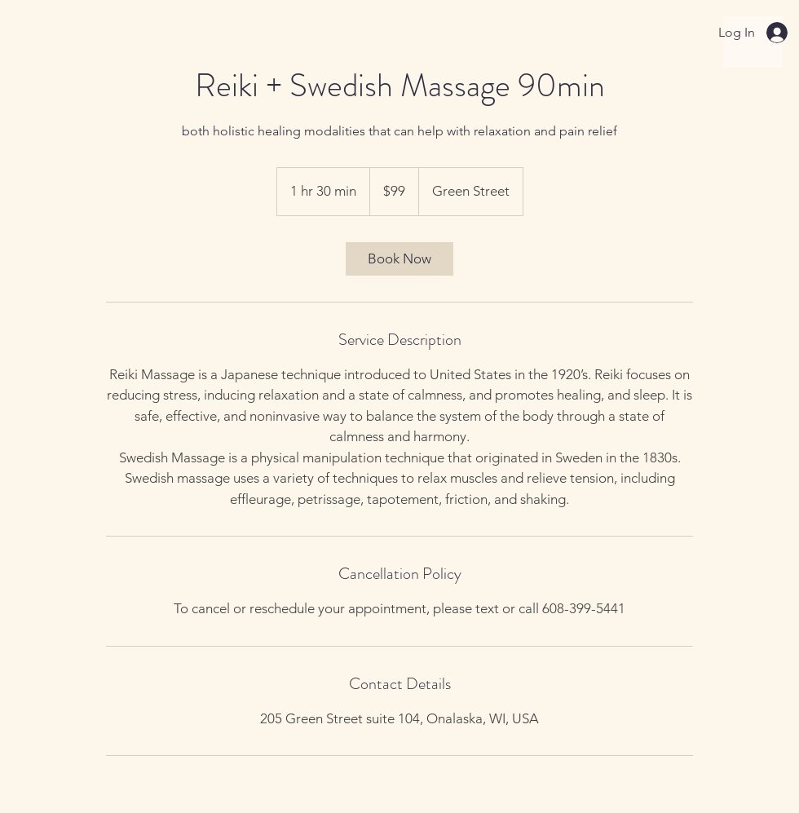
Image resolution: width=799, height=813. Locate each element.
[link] (399, 259)
